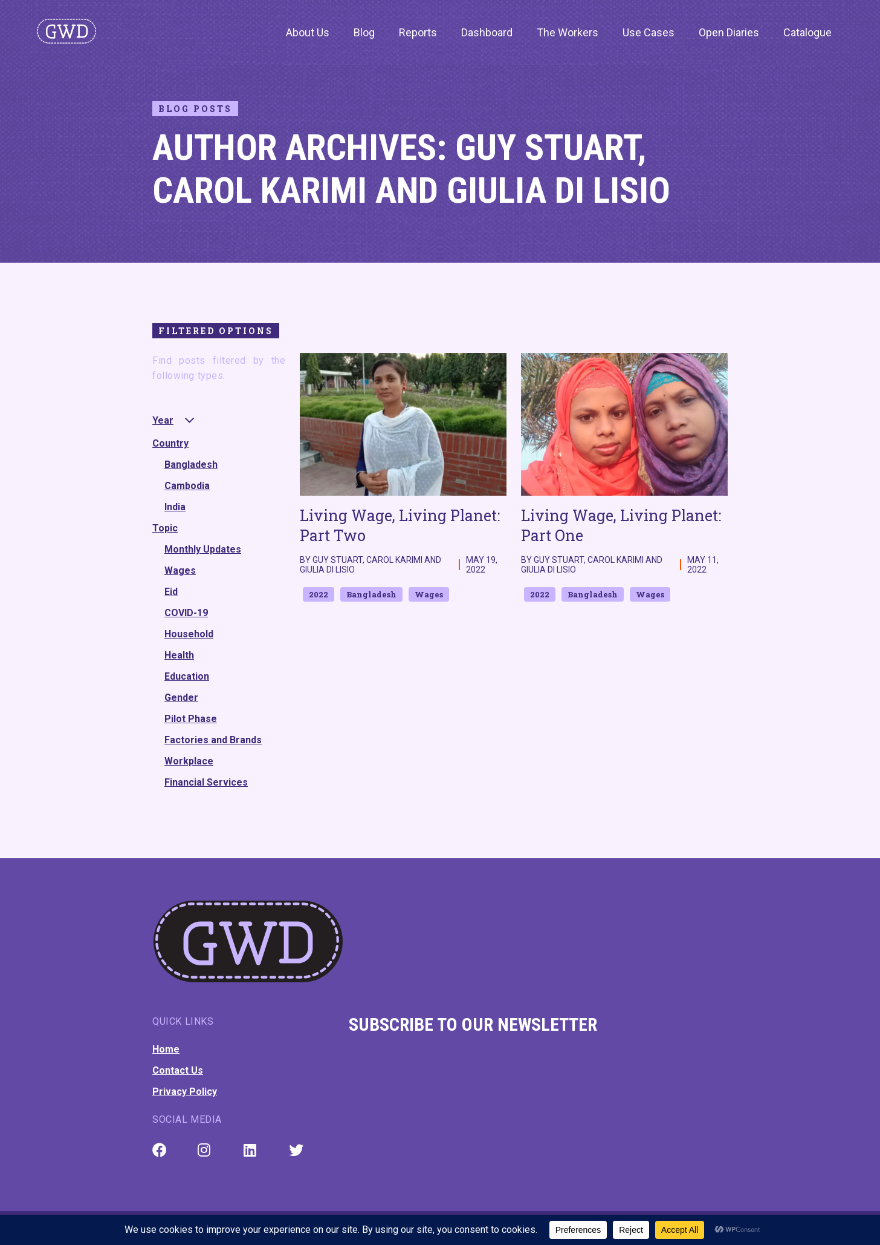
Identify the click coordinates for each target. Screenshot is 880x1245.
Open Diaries (729, 32)
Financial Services (206, 782)
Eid (171, 591)
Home (166, 1049)
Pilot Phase (190, 718)
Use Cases (649, 32)
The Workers (567, 32)
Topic (165, 528)
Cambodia (187, 485)
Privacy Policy (184, 1091)
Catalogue (807, 32)
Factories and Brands (213, 740)
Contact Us (177, 1070)
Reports (418, 32)
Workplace (188, 761)
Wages (180, 570)
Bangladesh (191, 464)
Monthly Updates (202, 549)
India (175, 507)
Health (179, 655)
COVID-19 (186, 613)
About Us (307, 32)
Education (186, 676)
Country (170, 443)
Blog (364, 32)
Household (188, 634)
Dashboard (487, 32)
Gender (181, 697)
